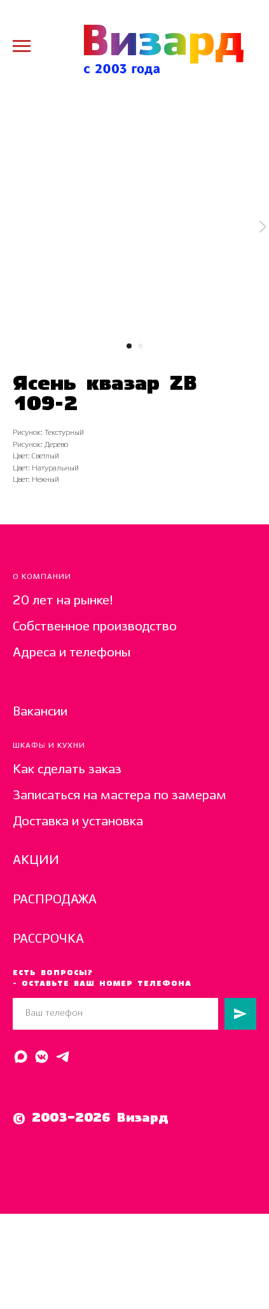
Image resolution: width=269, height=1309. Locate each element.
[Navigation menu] (22, 46)
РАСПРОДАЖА (55, 900)
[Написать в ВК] (42, 1057)
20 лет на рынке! (63, 601)
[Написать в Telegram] (63, 1057)
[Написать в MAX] (21, 1057)
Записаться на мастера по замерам (119, 796)
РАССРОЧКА (48, 939)
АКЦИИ (36, 860)
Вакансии (40, 712)
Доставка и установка (78, 822)
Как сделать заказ (67, 770)
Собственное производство (95, 627)
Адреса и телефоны (71, 653)
